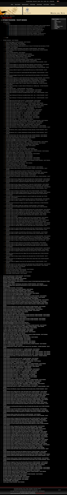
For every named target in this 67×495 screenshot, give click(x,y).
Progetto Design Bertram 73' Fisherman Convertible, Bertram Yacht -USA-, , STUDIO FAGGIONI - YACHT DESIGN (26, 354)
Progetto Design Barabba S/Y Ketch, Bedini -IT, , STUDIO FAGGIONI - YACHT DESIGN (21, 350)
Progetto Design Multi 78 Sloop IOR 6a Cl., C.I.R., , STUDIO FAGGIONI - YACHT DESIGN (21, 369)
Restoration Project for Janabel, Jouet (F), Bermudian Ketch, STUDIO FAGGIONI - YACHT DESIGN (25, 218)
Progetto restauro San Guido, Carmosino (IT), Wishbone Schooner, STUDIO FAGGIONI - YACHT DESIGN (25, 451)
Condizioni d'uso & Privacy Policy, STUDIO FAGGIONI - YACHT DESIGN (18, 289)
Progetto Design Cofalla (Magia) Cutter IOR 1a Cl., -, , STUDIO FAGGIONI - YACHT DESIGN (22, 361)
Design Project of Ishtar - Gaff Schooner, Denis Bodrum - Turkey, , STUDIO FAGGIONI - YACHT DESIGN (26, 104)
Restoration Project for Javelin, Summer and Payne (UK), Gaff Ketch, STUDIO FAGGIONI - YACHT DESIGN (27, 220)
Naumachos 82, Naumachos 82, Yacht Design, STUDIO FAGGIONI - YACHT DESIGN (23, 153)
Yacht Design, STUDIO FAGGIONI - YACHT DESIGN (16, 273)
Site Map (56, 28)
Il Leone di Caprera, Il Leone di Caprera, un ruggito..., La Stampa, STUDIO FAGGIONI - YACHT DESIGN (27, 141)
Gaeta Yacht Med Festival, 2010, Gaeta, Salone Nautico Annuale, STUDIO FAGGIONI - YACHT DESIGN (26, 135)
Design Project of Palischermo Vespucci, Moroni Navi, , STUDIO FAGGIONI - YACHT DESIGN (24, 121)
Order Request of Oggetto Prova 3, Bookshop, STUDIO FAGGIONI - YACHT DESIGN (23, 158)
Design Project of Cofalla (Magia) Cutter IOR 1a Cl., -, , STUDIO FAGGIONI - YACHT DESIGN (24, 103)
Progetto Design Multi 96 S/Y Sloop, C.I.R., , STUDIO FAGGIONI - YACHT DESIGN (20, 372)
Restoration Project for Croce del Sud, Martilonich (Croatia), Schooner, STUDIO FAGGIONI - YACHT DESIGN (27, 198)
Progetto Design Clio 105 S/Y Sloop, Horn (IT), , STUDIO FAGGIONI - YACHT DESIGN (20, 358)
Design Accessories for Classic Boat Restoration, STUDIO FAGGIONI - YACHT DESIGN (23, 59)
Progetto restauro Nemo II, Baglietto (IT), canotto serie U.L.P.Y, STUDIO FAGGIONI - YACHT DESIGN (24, 442)
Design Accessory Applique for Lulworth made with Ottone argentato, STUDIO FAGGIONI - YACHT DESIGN (27, 64)
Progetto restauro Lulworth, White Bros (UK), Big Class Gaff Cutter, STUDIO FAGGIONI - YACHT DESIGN (25, 435)
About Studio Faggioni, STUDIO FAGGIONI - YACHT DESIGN (18, 42)
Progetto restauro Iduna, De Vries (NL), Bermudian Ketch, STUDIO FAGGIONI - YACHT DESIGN (23, 422)
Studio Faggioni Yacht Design (18, 488)
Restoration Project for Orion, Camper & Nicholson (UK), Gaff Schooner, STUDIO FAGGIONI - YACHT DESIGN (28, 238)
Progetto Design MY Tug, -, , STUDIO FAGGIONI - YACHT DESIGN (16, 378)
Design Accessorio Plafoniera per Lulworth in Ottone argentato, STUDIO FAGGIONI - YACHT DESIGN (24, 306)
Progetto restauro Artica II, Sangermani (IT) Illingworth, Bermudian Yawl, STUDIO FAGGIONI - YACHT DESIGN (26, 394)
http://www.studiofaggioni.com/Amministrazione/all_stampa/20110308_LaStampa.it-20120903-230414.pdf (27, 26)
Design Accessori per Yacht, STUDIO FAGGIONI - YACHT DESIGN (17, 294)
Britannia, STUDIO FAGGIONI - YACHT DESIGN (15, 52)
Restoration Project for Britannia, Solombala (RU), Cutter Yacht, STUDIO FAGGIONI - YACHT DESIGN (26, 190)
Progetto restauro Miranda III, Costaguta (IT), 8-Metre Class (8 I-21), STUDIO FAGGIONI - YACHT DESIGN (25, 440)
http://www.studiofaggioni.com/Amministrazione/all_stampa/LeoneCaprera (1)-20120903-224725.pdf (26, 30)
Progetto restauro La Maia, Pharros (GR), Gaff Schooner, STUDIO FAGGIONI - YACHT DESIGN (23, 430)
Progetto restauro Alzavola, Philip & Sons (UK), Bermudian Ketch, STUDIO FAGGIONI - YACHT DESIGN (24, 392)
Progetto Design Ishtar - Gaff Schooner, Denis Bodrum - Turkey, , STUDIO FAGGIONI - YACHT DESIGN (24, 363)
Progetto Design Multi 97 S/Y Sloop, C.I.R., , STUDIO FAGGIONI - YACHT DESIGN (20, 375)
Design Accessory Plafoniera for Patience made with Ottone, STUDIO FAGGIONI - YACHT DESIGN (26, 79)
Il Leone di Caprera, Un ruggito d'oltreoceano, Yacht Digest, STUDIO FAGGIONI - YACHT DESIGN (25, 143)
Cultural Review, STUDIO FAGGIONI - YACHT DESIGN (17, 57)
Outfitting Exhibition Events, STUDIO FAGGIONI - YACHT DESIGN (19, 162)
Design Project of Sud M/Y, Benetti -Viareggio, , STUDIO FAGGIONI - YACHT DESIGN (23, 124)
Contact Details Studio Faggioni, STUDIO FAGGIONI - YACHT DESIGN (20, 55)
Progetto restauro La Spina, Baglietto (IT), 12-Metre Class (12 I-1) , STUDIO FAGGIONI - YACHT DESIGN (24, 432)
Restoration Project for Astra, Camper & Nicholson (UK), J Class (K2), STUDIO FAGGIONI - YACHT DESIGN (27, 184)
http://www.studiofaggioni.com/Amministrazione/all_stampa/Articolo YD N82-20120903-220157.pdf (25, 28)
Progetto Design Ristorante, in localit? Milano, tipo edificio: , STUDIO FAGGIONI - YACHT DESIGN (24, 383)
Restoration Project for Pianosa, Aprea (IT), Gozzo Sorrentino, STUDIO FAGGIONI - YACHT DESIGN (26, 242)
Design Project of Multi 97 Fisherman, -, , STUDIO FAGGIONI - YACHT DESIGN (22, 115)
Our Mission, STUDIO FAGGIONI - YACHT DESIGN (16, 161)
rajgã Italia (27, 493)
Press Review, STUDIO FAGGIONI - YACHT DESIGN (16, 165)
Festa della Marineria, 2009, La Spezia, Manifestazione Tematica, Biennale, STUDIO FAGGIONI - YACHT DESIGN (26, 314)
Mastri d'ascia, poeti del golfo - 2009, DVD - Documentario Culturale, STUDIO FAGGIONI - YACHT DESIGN (25, 334)
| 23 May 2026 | (51, 1)
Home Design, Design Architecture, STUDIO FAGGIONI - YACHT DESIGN (20, 137)
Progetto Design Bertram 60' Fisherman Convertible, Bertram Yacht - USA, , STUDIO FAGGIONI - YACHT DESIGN (26, 353)
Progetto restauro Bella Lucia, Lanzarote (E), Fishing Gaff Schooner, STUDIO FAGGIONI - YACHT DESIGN (25, 398)
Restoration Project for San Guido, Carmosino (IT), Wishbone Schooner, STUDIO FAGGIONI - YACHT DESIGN (28, 248)
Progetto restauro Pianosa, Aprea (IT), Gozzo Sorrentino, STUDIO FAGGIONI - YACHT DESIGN (23, 446)
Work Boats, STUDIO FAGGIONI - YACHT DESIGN (16, 270)
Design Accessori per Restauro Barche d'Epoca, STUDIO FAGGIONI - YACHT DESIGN (21, 293)
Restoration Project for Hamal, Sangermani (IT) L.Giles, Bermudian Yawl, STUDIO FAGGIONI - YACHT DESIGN (28, 212)
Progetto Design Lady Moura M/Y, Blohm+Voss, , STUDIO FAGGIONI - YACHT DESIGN (21, 366)
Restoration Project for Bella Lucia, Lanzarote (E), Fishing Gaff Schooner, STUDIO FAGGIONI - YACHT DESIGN (28, 186)
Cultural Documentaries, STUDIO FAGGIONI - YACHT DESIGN (18, 56)
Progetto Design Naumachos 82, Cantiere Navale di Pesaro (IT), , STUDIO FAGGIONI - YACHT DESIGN (24, 379)
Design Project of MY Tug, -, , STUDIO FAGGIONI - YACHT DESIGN (19, 119)
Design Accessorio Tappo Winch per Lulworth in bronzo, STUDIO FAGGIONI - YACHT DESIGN (22, 309)
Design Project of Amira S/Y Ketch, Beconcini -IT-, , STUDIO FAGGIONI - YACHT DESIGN (24, 89)
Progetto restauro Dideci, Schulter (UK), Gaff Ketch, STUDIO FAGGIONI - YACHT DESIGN (22, 414)
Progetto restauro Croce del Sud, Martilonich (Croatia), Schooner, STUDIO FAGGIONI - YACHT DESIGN (24, 408)
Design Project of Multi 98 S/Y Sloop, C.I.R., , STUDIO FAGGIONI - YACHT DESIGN (22, 117)
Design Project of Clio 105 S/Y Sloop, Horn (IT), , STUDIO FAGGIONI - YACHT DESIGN (23, 100)
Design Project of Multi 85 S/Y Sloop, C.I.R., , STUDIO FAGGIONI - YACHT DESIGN (22, 112)
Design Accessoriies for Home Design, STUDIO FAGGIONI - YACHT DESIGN (21, 60)
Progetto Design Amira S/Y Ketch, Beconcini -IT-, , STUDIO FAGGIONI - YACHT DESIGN (21, 349)
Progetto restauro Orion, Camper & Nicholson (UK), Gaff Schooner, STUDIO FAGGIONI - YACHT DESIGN (25, 443)
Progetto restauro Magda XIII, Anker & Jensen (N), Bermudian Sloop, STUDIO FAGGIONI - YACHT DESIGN (25, 436)
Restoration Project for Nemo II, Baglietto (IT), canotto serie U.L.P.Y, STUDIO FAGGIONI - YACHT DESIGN (27, 237)
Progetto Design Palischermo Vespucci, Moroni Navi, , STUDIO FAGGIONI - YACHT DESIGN (22, 380)
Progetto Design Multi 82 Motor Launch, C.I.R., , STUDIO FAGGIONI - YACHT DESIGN (21, 370)
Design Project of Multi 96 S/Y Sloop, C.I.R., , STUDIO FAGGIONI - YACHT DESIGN (22, 113)
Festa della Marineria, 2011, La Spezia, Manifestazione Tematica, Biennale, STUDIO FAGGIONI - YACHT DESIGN (26, 315)
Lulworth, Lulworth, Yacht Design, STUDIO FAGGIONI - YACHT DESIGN (20, 148)
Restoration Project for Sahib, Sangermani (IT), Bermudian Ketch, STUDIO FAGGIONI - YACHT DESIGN (26, 244)
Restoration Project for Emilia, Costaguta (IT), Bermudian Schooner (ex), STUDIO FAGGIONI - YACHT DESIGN (28, 209)
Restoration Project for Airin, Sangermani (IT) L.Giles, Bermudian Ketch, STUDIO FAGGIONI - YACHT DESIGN (28, 178)
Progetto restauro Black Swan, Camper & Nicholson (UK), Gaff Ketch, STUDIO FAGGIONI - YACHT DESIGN (25, 399)
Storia (56, 20)
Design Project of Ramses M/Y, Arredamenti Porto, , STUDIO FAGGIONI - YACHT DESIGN (24, 123)
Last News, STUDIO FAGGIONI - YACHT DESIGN (16, 146)
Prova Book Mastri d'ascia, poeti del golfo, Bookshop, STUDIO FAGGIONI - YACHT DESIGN (24, 166)
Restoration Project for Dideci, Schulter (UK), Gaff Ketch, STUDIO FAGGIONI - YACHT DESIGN (25, 205)
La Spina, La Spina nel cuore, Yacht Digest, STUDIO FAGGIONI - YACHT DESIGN (22, 144)
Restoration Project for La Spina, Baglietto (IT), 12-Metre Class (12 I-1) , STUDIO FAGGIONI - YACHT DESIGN (28, 224)
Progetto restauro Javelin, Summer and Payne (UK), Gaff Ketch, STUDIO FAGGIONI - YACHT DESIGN (24, 428)
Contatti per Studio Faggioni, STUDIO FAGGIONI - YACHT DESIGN (17, 290)
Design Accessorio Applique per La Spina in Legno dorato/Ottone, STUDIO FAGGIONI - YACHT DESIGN (25, 295)
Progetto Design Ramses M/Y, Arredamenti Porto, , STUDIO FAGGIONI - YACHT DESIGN (21, 382)
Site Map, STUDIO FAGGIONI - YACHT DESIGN (15, 266)
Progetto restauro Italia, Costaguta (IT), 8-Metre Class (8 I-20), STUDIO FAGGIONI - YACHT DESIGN (24, 426)
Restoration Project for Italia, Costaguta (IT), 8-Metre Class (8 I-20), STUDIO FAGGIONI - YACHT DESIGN (27, 217)
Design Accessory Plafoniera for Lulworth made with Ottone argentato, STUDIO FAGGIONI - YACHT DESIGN (27, 77)
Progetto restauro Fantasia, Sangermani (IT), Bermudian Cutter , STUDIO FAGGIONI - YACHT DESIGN (24, 419)
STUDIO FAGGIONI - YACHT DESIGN (15, 20)
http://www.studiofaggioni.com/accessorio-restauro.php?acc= (16, 323)
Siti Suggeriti (31, 488)
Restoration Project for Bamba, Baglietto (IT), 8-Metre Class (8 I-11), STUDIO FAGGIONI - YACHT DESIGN (27, 185)
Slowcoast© (35, 1)
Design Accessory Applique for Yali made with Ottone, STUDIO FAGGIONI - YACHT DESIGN (24, 65)
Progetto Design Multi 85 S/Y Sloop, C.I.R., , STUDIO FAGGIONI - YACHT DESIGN (20, 371)
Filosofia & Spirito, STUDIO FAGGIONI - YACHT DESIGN (14, 317)
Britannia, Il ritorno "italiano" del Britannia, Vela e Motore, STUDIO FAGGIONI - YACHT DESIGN (25, 48)
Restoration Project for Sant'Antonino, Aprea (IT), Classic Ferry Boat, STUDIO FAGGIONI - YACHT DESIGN (27, 249)
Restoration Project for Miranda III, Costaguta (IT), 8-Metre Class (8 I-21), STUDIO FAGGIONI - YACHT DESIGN (28, 236)
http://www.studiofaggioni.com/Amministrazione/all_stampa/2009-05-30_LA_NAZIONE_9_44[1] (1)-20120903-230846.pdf (29, 25)
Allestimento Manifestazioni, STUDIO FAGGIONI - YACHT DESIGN (17, 275)
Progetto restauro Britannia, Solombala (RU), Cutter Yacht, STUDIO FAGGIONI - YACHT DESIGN (23, 400)
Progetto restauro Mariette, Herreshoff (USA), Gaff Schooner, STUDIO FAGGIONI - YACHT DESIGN (23, 438)
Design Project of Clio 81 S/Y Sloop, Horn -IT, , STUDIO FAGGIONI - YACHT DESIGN (23, 101)
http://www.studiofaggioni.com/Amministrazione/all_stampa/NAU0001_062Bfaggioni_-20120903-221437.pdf (27, 33)
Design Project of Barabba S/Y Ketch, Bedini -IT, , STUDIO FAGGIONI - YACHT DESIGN (23, 91)
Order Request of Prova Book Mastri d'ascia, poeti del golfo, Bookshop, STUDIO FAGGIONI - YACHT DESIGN (28, 160)
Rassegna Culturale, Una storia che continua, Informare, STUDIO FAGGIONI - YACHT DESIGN (25, 173)
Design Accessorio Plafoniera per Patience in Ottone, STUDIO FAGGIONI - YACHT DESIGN (22, 307)
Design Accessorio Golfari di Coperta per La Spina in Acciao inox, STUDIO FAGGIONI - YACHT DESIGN (24, 301)
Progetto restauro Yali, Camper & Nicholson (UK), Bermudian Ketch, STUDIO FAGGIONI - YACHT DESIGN (25, 463)
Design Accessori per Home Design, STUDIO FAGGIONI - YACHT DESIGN (18, 291)
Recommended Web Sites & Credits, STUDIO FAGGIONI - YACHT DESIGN (21, 174)
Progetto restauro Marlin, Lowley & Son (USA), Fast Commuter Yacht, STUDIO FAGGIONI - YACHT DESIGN (25, 439)
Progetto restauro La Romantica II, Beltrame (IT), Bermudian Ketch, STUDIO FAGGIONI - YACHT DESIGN (25, 431)
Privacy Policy (57, 27)
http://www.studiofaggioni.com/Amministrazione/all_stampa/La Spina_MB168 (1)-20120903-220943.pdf (26, 29)
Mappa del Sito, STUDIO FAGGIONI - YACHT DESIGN (14, 333)
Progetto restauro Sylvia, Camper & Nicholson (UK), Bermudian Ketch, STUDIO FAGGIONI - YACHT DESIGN (25, 458)
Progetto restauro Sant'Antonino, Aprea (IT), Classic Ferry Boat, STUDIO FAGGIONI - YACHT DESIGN (24, 452)
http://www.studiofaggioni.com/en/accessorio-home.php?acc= (18, 139)
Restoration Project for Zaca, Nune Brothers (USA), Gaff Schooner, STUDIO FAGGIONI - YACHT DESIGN (27, 265)
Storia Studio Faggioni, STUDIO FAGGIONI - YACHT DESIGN (15, 479)
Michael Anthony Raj (17, 493)
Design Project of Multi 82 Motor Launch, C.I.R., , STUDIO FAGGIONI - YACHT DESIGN (23, 111)
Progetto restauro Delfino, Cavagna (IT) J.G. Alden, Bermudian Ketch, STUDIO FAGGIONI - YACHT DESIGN (25, 410)
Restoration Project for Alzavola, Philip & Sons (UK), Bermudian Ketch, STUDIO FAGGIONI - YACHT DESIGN (27, 180)
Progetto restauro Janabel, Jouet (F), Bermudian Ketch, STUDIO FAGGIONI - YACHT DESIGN (22, 427)
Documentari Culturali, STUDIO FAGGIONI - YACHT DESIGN (15, 311)
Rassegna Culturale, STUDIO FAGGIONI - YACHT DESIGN (15, 472)
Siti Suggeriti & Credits (59, 26)
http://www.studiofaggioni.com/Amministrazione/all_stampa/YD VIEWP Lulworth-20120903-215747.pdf (26, 34)
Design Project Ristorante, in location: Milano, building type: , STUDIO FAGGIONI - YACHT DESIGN (26, 125)
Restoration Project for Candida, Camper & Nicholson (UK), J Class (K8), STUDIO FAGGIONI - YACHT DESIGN (28, 192)
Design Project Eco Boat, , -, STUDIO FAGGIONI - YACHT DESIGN (19, 88)
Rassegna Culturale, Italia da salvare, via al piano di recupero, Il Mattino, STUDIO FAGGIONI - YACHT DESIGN (26, 467)
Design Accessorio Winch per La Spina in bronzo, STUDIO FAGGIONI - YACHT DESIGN (21, 310)
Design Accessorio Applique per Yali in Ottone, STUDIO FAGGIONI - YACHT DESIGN (20, 298)
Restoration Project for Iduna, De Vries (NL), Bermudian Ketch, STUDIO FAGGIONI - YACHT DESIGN (26, 213)
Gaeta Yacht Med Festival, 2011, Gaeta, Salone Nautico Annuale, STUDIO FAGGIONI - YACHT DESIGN (26, 136)
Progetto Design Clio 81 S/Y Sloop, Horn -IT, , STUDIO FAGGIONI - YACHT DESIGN (20, 359)
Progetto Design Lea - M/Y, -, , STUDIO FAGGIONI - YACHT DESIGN (17, 367)
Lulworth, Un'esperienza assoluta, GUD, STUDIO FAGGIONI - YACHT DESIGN (21, 149)
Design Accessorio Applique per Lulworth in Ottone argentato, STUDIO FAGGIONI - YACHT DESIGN (24, 297)
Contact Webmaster (32, 493)
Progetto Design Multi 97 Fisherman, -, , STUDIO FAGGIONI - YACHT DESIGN (19, 374)
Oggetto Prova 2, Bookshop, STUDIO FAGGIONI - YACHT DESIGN (19, 154)
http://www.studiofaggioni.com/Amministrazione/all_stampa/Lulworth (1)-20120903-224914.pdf (25, 32)
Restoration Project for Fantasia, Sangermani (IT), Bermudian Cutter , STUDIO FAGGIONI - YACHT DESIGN (27, 210)
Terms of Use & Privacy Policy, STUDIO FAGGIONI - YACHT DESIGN (20, 269)
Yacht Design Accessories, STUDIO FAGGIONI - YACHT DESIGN (19, 271)
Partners (39, 1)
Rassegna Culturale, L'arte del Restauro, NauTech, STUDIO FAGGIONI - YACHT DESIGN (24, 170)
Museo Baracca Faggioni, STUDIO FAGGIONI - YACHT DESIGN (18, 152)
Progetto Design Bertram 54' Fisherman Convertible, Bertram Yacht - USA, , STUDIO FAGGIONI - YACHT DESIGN (26, 351)
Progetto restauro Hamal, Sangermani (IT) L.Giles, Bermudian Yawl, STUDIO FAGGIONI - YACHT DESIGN (25, 420)
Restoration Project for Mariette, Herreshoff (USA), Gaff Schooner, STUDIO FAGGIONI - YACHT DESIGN (27, 232)
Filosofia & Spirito (58, 21)
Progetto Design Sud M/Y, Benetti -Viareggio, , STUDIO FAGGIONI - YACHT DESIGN (20, 384)
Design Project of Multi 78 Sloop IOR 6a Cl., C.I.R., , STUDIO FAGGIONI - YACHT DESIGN (24, 109)
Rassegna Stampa (29, 1)
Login (7, 37)
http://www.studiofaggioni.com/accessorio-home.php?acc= (16, 322)
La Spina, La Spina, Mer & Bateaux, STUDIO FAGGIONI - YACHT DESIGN (20, 145)
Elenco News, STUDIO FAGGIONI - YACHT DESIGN (13, 313)
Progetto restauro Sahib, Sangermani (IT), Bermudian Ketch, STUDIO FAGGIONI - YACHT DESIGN (23, 447)
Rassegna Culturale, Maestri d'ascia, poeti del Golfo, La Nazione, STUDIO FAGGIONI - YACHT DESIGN (26, 172)
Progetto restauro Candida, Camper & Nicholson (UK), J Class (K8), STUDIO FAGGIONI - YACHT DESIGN (25, 402)
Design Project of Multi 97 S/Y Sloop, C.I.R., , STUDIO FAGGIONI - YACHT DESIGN (22, 116)
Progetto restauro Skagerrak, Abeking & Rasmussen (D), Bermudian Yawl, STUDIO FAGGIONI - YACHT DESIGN (26, 454)
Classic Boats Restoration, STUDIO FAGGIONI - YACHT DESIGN (19, 53)
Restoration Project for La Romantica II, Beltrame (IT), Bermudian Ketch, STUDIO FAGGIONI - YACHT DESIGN (28, 222)
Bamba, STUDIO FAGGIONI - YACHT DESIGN (15, 43)
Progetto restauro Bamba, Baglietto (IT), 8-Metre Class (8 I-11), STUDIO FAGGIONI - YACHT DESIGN (24, 396)
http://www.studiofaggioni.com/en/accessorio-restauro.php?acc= (19, 140)
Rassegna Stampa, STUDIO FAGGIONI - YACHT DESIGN (14, 475)
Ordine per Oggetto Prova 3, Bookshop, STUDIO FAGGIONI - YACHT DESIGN (19, 342)
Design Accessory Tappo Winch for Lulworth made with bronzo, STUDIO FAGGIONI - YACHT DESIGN (26, 80)
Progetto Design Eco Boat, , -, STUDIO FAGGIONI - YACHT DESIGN (17, 362)
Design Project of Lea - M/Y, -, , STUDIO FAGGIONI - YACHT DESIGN (20, 108)
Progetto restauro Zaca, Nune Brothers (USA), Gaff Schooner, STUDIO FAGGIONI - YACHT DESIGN (24, 464)
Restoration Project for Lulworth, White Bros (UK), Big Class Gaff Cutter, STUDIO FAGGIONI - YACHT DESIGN (28, 228)
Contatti (44, 1)
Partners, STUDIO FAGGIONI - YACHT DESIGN (15, 164)
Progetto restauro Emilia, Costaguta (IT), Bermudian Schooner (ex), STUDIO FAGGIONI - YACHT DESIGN (25, 418)
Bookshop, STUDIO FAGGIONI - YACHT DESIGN (16, 44)
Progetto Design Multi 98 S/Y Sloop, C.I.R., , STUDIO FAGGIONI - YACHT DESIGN (20, 376)
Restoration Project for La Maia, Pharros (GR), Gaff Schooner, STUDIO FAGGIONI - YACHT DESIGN (26, 221)
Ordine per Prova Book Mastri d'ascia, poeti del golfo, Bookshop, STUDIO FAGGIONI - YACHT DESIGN (24, 343)
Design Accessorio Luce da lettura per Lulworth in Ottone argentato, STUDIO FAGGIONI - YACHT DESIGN (25, 302)
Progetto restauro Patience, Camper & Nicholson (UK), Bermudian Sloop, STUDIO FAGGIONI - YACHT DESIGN (26, 444)
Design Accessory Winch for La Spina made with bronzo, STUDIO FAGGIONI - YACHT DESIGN (25, 81)
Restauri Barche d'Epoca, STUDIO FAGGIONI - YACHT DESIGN (16, 476)
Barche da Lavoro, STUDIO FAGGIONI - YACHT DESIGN (14, 278)
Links (48, 1)
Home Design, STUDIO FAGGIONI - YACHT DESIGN (14, 321)
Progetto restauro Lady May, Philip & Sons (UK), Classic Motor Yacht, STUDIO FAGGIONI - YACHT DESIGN (25, 434)
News (42, 1)
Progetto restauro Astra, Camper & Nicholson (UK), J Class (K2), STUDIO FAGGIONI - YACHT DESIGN (24, 395)
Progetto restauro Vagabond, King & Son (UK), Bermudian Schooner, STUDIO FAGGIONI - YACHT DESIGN (25, 462)
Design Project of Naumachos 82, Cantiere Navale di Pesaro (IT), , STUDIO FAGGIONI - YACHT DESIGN (27, 120)
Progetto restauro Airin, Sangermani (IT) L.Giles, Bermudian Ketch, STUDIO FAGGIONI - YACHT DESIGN (25, 391)
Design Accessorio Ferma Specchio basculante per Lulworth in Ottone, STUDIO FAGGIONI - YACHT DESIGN (26, 299)
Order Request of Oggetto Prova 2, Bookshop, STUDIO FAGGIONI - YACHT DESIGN (23, 157)
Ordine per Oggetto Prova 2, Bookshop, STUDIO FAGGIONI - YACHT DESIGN (19, 341)
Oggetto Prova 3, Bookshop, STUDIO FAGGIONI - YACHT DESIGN (19, 156)
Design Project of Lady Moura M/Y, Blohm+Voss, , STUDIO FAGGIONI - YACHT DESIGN (23, 107)
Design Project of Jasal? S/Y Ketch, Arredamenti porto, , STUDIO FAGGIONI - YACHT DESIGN (25, 105)
